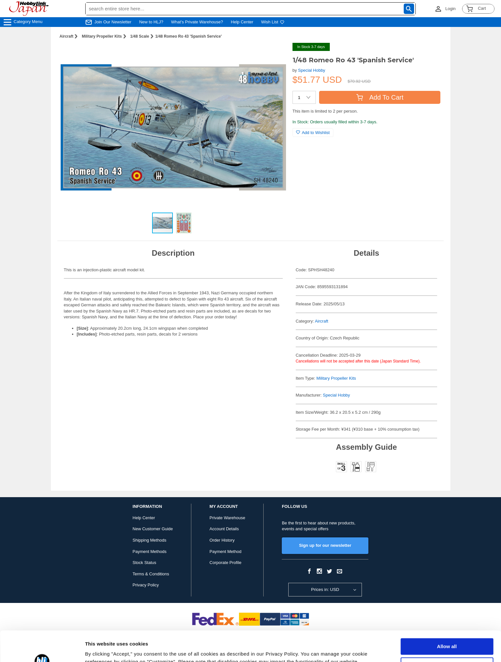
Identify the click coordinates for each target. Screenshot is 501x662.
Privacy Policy (146, 584)
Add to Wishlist (313, 132)
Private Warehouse (227, 517)
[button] (274, 54)
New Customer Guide (153, 528)
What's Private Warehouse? (197, 21)
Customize (447, 635)
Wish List (272, 21)
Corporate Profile (225, 562)
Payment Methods (150, 551)
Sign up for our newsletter (325, 545)
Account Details (224, 528)
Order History (221, 540)
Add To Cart (379, 97)
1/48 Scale (139, 36)
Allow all (447, 616)
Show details (100, 649)
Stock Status (144, 562)
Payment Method (225, 551)
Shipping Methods (149, 540)
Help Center (242, 21)
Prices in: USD (325, 589)
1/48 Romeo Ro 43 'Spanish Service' (188, 36)
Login (450, 8)
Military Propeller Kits (102, 36)
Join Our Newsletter (112, 21)
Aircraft (67, 36)
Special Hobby (311, 70)
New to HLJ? (151, 21)
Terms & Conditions (151, 573)
